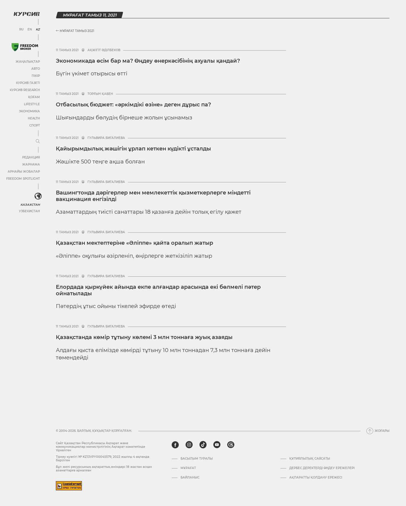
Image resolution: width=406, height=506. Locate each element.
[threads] (230, 444)
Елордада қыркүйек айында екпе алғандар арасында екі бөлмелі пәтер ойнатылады (158, 290)
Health (34, 118)
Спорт (34, 125)
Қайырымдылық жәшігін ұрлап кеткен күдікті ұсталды (133, 148)
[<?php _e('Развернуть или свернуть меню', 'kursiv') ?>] (38, 196)
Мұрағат (188, 468)
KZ (38, 29)
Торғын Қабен (100, 94)
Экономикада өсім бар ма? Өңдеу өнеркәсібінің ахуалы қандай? (148, 61)
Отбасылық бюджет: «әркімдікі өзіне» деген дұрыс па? (133, 104)
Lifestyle (32, 104)
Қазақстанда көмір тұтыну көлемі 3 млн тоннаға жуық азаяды (144, 337)
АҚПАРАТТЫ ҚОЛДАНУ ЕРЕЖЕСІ (315, 477)
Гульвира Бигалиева (106, 138)
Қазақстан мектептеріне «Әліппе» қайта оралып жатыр (134, 243)
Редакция (31, 157)
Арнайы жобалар (24, 171)
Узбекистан (29, 211)
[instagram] (189, 444)
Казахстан (30, 205)
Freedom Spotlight (23, 179)
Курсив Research (25, 90)
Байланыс (190, 477)
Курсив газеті (28, 83)
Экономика (29, 111)
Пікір (36, 76)
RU (21, 29)
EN (29, 29)
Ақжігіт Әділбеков (103, 50)
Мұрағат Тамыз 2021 (75, 31)
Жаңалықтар (28, 62)
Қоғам (34, 97)
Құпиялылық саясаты (309, 458)
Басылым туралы (197, 458)
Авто (35, 69)
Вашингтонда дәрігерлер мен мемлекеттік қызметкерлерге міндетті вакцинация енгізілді (153, 195)
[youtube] (216, 444)
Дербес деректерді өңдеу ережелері (322, 468)
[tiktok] (203, 444)
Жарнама (31, 164)
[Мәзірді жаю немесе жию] (38, 141)
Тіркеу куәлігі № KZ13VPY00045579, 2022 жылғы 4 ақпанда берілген (102, 458)
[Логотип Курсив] (26, 14)
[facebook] (175, 444)
